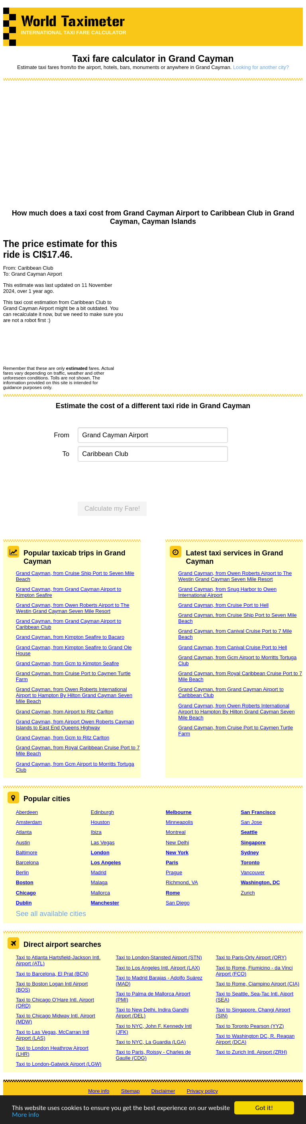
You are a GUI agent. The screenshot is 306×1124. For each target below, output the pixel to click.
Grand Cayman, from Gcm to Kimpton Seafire (67, 663)
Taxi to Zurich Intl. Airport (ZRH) (251, 1052)
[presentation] (63, 344)
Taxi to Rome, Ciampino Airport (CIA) (257, 984)
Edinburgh (102, 812)
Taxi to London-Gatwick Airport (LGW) (59, 1064)
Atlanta (24, 832)
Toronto (250, 862)
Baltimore (26, 852)
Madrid (98, 872)
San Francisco (258, 812)
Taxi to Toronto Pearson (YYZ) (250, 1026)
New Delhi (177, 842)
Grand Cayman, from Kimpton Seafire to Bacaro (70, 637)
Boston (24, 882)
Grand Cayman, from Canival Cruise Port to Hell (232, 647)
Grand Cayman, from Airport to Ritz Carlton (65, 712)
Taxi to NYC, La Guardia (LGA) (151, 1042)
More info (25, 1115)
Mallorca (100, 893)
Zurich (248, 893)
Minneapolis (179, 822)
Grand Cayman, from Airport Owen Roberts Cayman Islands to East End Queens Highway (75, 725)
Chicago (26, 893)
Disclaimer (163, 1091)
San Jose (251, 822)
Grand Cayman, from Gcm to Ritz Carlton (63, 738)
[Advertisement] (153, 145)
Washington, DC (260, 882)
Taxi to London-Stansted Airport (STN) (159, 957)
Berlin (22, 872)
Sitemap (130, 1091)
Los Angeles (106, 862)
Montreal (176, 832)
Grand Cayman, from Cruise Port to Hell (223, 605)
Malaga (99, 882)
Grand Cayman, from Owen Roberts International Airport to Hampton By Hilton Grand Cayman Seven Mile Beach (74, 695)
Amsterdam (29, 822)
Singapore (253, 842)
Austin (23, 842)
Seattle (249, 832)
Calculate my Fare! (112, 508)
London (100, 852)
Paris (172, 862)
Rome (173, 893)
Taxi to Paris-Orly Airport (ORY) (251, 957)
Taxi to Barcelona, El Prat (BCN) (52, 974)
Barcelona (27, 862)
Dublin (24, 903)
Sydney (250, 852)
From (61, 435)
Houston (100, 822)
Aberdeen (27, 812)
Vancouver (253, 872)
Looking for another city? (261, 67)
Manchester (105, 903)
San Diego (178, 903)
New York (177, 852)
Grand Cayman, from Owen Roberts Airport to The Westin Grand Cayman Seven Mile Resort (72, 608)
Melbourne (179, 812)
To (66, 454)
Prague (174, 872)
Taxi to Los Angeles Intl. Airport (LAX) (158, 968)
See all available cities (51, 914)
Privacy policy (202, 1091)
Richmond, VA (182, 882)
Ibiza (96, 832)
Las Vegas (103, 842)
